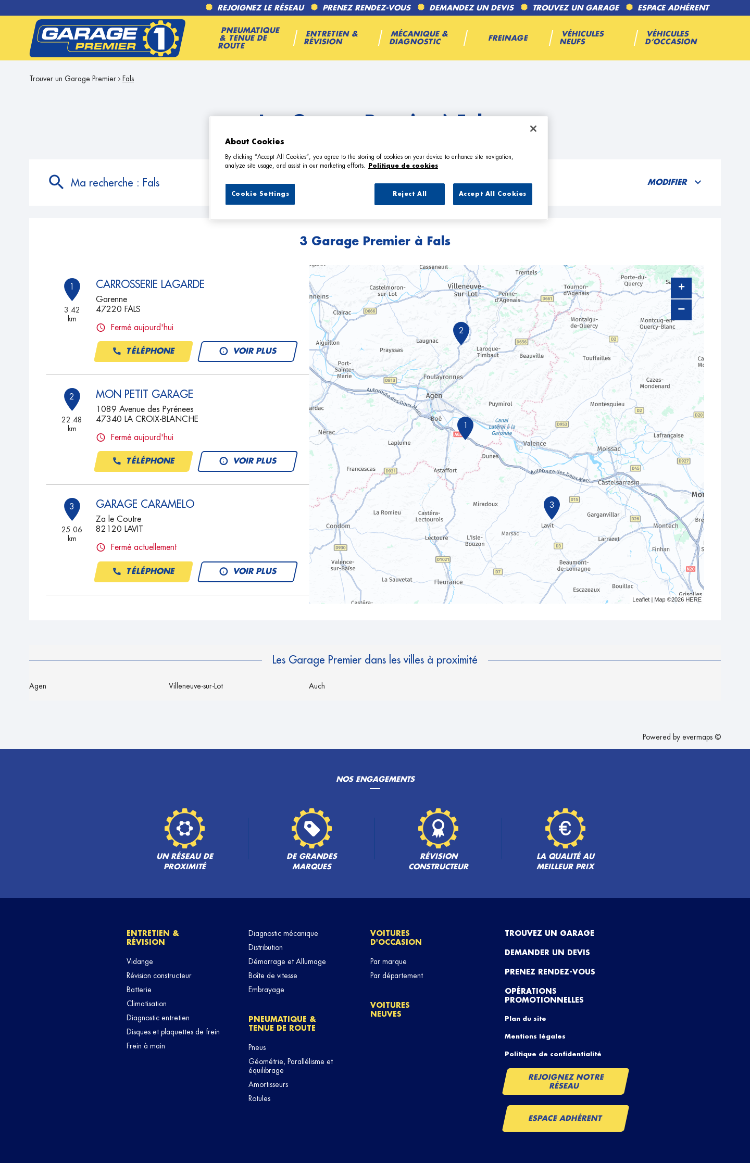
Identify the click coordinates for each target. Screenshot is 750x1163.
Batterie (139, 989)
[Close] (533, 128)
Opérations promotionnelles (544, 995)
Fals (128, 78)
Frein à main (146, 1045)
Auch (317, 686)
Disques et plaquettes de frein (173, 1031)
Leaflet (640, 599)
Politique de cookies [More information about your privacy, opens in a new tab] (403, 166)
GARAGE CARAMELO (145, 504)
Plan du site (525, 1019)
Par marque (388, 961)
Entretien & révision (153, 938)
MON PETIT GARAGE (144, 394)
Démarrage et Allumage (287, 961)
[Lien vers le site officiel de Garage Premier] (107, 38)
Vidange (140, 961)
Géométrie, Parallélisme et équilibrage (290, 1066)
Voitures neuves (390, 1010)
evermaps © (701, 737)
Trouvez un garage (549, 933)
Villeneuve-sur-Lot (196, 686)
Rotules (259, 1098)
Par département (396, 975)
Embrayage (266, 989)
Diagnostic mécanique (283, 933)
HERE (693, 599)
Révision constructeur (159, 975)
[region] (378, 168)
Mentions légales (535, 1036)
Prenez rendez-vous (550, 972)
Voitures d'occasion (396, 938)
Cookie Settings (260, 194)
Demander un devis (547, 952)
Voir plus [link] (248, 351)
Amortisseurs (268, 1084)
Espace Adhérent (565, 1118)
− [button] (681, 309)
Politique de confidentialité (553, 1054)
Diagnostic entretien (158, 1017)
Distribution (265, 947)
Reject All (410, 194)
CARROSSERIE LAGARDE (150, 284)
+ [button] (681, 288)
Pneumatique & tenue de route (282, 1024)
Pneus (257, 1047)
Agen (37, 686)
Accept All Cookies (493, 194)
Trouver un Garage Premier (72, 78)
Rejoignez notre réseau (566, 1081)
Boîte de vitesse (272, 975)
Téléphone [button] (143, 351)
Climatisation (147, 1003)
